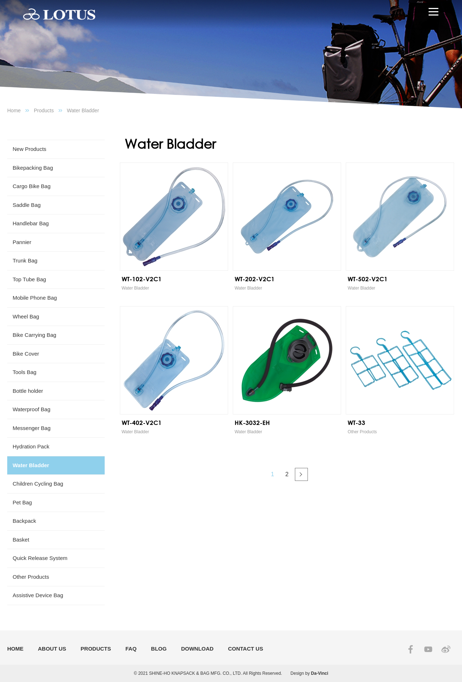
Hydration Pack (31, 446)
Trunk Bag (25, 260)
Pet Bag (22, 502)
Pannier (22, 242)
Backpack (24, 521)
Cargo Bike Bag (32, 186)
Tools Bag (24, 372)
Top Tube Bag (29, 279)
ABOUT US (52, 649)
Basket (21, 540)
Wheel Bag (26, 316)
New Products (29, 149)
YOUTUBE (428, 649)
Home (14, 110)
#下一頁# (301, 474)
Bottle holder (28, 391)
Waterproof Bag (32, 409)
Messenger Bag (32, 428)
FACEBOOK (410, 649)
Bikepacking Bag (33, 168)
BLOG (158, 649)
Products (44, 110)
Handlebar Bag (31, 223)
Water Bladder (83, 110)
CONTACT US (245, 649)
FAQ (131, 649)
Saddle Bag (27, 205)
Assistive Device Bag (38, 595)
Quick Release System (40, 558)
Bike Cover (26, 354)
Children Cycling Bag (38, 484)
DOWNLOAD (197, 649)
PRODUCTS (95, 649)
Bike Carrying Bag (34, 335)
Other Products (31, 577)
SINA (445, 649)
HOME (15, 649)
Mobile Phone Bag (35, 298)
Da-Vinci (319, 673)
